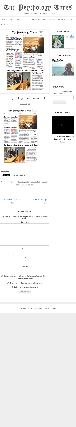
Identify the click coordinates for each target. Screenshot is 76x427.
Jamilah (30, 185)
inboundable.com (50, 308)
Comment (25, 222)
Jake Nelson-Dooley (62, 139)
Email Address (59, 94)
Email (25, 257)
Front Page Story (24, 182)
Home (3, 19)
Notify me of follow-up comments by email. (26, 283)
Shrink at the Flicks (65, 19)
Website (25, 266)
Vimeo (62, 142)
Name (25, 248)
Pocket (15, 175)
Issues (18, 19)
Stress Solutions (48, 19)
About (10, 19)
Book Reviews (34, 19)
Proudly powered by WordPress (31, 308)
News (25, 19)
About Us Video (7, 24)
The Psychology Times (38, 7)
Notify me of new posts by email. (26, 287)
